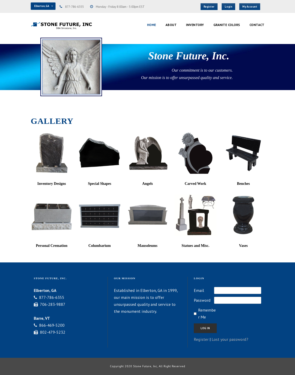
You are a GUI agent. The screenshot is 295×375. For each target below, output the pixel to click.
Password (202, 300)
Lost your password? (230, 339)
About (171, 25)
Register (201, 339)
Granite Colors (226, 25)
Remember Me (207, 313)
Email (199, 290)
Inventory (195, 25)
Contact (257, 25)
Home (151, 25)
